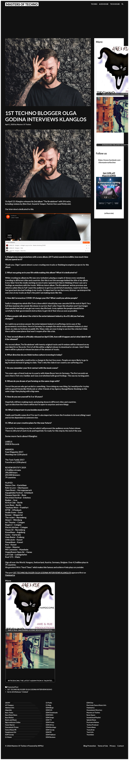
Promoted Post (12, 687)
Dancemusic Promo (12, 727)
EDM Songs (50, 717)
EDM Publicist (51, 735)
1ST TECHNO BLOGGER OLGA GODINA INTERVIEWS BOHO (29, 689)
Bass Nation (9, 717)
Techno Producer (93, 725)
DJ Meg (48, 705)
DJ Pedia (49, 703)
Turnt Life (90, 732)
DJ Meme (8, 737)
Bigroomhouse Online (12, 722)
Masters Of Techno (22, 4)
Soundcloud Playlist (94, 717)
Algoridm (8, 710)
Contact (120, 746)
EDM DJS (49, 710)
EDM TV (49, 720)
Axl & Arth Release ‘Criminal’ (17, 692)
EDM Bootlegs (51, 727)
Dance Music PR (10, 730)
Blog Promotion (90, 746)
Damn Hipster (10, 725)
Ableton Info (9, 708)
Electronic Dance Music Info (96, 705)
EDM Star (90, 703)
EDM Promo (50, 722)
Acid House (103, 4)
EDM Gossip (9, 735)
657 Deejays (9, 705)
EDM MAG (49, 715)
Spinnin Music (91, 720)
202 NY (7, 703)
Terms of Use (103, 746)
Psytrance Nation (93, 722)
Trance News (91, 727)
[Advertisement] (64, 20)
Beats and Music (11, 720)
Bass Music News (11, 715)
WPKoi (40, 746)
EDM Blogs (50, 708)
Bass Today (9, 713)
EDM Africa (50, 725)
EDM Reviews (50, 737)
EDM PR (48, 732)
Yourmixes (90, 735)
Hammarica (10, 575)
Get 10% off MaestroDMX (109, 174)
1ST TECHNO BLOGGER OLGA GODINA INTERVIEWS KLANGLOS (42, 573)
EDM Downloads (52, 713)
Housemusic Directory (94, 710)
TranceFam (90, 730)
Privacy (113, 746)
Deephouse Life (10, 732)
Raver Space (91, 715)
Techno (94, 4)
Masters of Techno (93, 713)
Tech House (115, 4)
